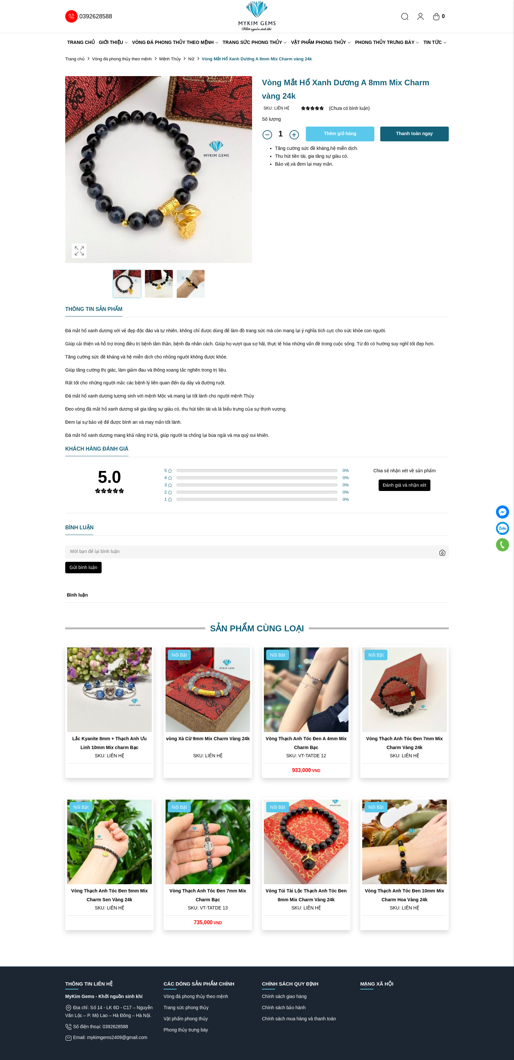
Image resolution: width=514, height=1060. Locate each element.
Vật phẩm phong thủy (321, 42)
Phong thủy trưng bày (387, 42)
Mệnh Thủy (170, 58)
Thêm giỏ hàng (340, 133)
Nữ (191, 58)
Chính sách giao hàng (284, 996)
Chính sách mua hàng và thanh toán (299, 1018)
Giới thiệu (113, 42)
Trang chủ (81, 42)
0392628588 (88, 16)
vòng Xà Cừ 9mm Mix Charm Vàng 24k (208, 738)
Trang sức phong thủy (255, 42)
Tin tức (435, 42)
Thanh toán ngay (414, 133)
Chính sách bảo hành (284, 1007)
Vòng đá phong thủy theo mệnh (175, 42)
